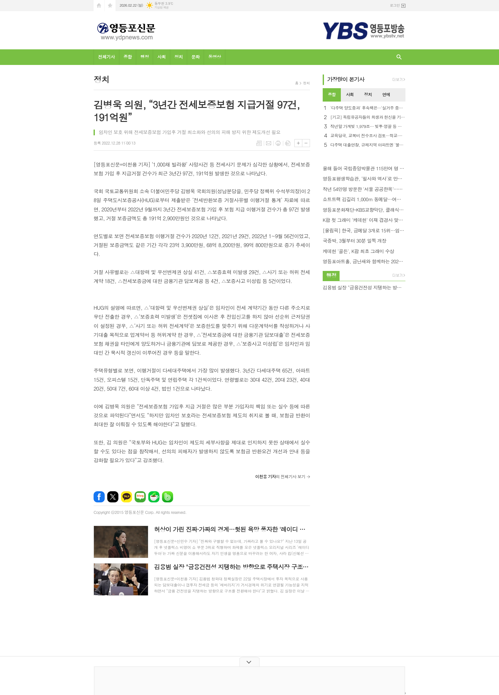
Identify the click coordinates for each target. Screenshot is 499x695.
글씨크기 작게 (306, 143)
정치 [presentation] (368, 94)
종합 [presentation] (331, 94)
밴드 (167, 496)
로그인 (395, 5)
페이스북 (99, 496)
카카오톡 (126, 496)
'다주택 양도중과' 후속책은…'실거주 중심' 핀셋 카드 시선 (367, 108)
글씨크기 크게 (298, 143)
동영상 (214, 56)
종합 (127, 56)
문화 (195, 56)
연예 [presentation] (386, 94)
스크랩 (288, 143)
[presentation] (400, 95)
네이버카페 (153, 496)
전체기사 (106, 56)
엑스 (112, 496)
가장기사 (345, 79)
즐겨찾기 (110, 5)
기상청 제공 (161, 7)
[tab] (332, 95)
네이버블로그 (140, 496)
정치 (178, 56)
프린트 (278, 143)
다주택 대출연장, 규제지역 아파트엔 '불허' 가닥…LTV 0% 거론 (367, 145)
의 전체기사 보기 (280, 476)
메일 (268, 143)
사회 (161, 56)
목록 (259, 143)
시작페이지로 (99, 5)
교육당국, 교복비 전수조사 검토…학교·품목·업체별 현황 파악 (367, 135)
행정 (144, 56)
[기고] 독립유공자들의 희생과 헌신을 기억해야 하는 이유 (367, 117)
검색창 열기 (399, 57)
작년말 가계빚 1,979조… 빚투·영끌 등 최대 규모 (367, 126)
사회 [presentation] (350, 94)
